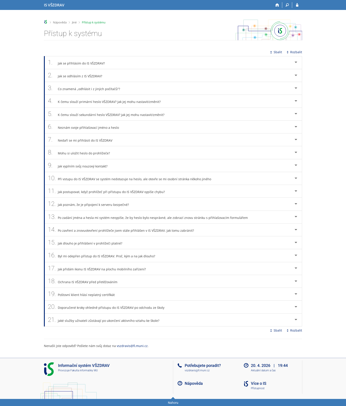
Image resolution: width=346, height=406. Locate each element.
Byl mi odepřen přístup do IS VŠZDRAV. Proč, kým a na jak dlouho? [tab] (104, 255)
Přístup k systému (93, 22)
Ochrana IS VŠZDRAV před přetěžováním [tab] (85, 281)
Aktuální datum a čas (263, 370)
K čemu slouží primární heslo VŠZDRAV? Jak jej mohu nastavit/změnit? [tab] (106, 101)
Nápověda (60, 22)
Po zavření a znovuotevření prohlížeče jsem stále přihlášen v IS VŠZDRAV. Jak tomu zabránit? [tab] (123, 230)
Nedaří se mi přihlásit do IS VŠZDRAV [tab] (82, 140)
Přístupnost (258, 388)
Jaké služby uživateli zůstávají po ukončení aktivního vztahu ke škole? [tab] (106, 320)
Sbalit (275, 52)
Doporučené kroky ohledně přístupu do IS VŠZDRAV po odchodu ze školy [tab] (108, 307)
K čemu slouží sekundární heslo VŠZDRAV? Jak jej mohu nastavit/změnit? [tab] (108, 114)
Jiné (74, 22)
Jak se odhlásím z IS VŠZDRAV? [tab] (77, 75)
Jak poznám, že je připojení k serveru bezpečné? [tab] (91, 204)
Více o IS (258, 383)
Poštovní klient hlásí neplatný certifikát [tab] (84, 294)
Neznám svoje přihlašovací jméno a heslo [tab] (86, 127)
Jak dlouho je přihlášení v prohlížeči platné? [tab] (87, 243)
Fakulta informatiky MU (84, 370)
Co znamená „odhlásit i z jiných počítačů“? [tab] (86, 88)
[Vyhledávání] (287, 5)
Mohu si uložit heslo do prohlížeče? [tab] (81, 152)
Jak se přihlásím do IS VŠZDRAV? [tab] (79, 62)
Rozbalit (294, 52)
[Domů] (277, 5)
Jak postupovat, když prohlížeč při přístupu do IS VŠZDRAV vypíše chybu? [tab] (109, 191)
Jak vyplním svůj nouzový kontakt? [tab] (80, 165)
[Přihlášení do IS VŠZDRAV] (297, 5)
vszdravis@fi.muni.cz (132, 346)
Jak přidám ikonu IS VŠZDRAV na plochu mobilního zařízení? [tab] (99, 268)
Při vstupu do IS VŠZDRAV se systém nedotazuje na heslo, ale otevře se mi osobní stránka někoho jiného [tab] (132, 178)
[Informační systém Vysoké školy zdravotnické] (54, 5)
